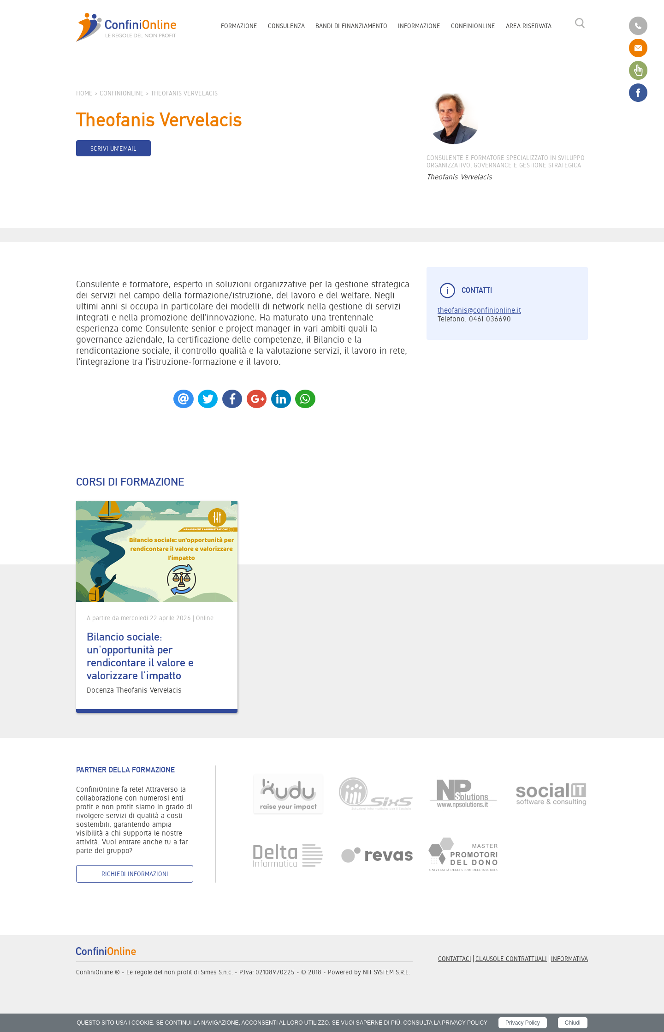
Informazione (419, 26)
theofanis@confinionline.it (479, 310)
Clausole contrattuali (511, 958)
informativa (569, 958)
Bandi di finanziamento (351, 26)
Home (84, 93)
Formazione (239, 26)
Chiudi (573, 1023)
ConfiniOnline (473, 26)
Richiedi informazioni (134, 874)
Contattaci (454, 958)
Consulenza (286, 26)
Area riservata (528, 26)
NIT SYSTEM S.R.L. (386, 972)
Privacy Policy (522, 1023)
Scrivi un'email (113, 148)
